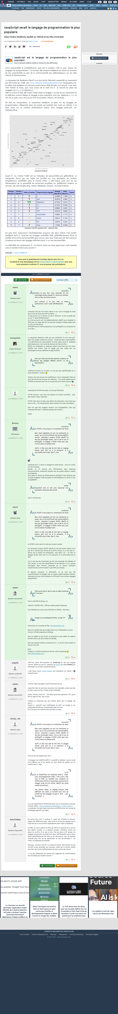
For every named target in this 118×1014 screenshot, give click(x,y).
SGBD (92, 5)
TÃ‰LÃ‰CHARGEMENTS (51, 8)
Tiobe (15, 264)
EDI (74, 5)
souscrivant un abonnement (52, 273)
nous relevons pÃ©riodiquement (44, 94)
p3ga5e (15, 696)
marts (15, 320)
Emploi (64, 2)
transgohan (15, 371)
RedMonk (23, 264)
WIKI (80, 8)
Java (59, 5)
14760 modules (47, 704)
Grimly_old (15, 751)
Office (98, 5)
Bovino (15, 456)
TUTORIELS (15, 8)
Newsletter (53, 2)
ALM (45, 5)
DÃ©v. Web (66, 5)
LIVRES (39, 8)
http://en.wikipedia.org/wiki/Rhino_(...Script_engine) (55, 839)
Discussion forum (99, 58)
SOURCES (65, 8)
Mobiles (104, 5)
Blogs (36, 2)
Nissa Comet (33, 52)
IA (40, 5)
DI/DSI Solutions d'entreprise (21, 5)
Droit (82, 2)
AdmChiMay (15, 852)
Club (89, 2)
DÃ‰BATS (73, 8)
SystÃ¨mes (113, 5)
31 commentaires (47, 52)
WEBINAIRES (30, 8)
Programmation (82, 5)
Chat (43, 2)
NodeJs (58, 697)
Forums (10, 2)
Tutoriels (21, 2)
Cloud (35, 5)
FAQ (29, 2)
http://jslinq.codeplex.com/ (36, 686)
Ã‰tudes (73, 2)
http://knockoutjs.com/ (57, 658)
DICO (86, 8)
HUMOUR (93, 8)
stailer (15, 620)
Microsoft (52, 5)
